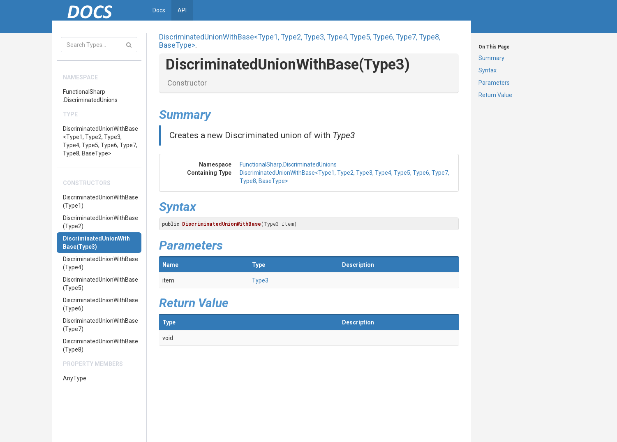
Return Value (495, 95)
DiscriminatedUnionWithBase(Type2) (100, 222)
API (182, 10)
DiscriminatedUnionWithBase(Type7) (100, 324)
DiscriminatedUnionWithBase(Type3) (96, 242)
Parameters (494, 82)
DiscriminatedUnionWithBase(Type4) (100, 263)
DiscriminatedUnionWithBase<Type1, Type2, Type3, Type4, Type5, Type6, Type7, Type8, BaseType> (100, 141)
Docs (159, 10)
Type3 (260, 280)
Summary (491, 58)
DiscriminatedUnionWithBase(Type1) (100, 201)
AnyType (74, 378)
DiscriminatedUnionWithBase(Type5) (100, 283)
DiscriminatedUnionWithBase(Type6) (100, 304)
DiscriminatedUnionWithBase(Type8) (100, 345)
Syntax (487, 70)
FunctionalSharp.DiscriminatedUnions (90, 95)
